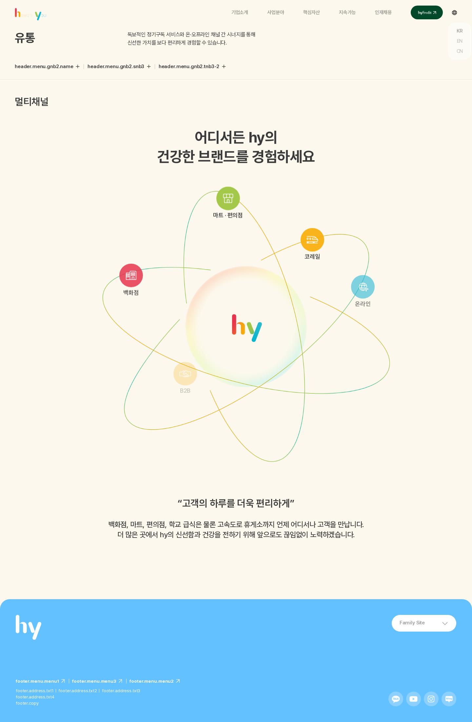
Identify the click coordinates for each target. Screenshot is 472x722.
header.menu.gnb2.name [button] (44, 66)
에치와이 (32, 11)
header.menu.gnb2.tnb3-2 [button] (189, 66)
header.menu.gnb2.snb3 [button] (116, 66)
